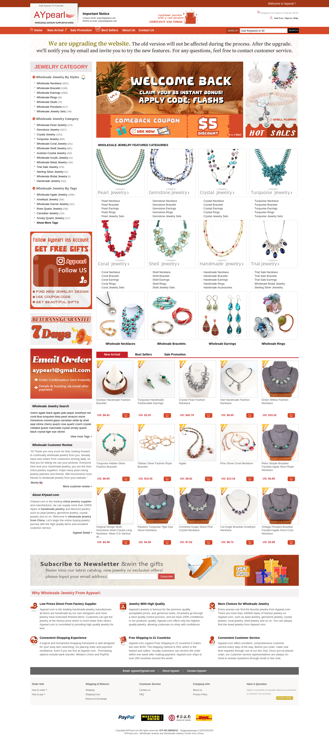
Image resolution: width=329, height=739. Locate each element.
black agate (53, 412)
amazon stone (76, 416)
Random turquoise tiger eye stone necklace (155, 528)
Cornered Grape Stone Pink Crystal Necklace (196, 528)
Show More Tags (47, 222)
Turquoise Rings (264, 212)
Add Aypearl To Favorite (51, 5)
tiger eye (51, 431)
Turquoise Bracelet (266, 204)
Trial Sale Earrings (266, 279)
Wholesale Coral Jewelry (52, 143)
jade (63, 412)
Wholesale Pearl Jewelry (52, 125)
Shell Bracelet (161, 275)
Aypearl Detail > (82, 532)
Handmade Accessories (218, 287)
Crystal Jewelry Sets (216, 216)
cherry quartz (52, 424)
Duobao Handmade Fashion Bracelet (113, 401)
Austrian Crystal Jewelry (51, 153)
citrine (39, 424)
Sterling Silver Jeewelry (269, 287)
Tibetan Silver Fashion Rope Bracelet (155, 465)
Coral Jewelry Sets (113, 287)
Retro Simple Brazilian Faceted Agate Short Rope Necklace (278, 467)
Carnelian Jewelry (47, 213)
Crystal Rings (212, 212)
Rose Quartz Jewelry (49, 208)
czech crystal (83, 424)
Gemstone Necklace (165, 200)
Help (295, 18)
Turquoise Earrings (266, 208)
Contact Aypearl (196, 670)
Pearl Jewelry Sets (113, 216)
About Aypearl (170, 670)
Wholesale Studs (47, 102)
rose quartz (67, 424)
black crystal (37, 431)
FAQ (141, 694)
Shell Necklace (162, 272)
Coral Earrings (110, 279)
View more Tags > (81, 436)
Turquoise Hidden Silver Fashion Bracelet (110, 465)
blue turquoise (45, 416)
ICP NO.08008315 (168, 730)
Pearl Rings (109, 212)
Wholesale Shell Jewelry (51, 148)
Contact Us (146, 30)
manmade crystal (59, 427)
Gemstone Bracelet (164, 204)
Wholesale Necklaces (120, 343)
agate (42, 412)
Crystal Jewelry (46, 134)
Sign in (288, 18)
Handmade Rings (214, 283)
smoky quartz (78, 427)
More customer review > (77, 486)
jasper (70, 412)
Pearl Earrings (110, 208)
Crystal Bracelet (213, 204)
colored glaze (52, 420)
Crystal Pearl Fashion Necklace (192, 401)
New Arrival (55, 30)
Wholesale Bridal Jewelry (52, 176)
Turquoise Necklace (266, 200)
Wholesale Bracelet (48, 88)
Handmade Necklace (216, 272)
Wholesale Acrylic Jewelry (52, 157)
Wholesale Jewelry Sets (51, 111)
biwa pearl (61, 416)
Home (36, 30)
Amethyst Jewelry (47, 199)
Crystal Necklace (214, 200)
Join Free (278, 18)
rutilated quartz (39, 427)
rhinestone (36, 420)
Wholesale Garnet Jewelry (53, 204)
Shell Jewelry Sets (164, 287)
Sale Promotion (81, 30)
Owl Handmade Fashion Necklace (234, 401)
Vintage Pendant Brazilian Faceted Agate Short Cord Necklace (277, 530)
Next (238, 134)
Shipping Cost (93, 694)
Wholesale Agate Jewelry (52, 194)
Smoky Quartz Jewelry (50, 218)
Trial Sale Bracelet (266, 275)
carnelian (66, 420)
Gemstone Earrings (164, 208)
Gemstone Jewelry (48, 129)
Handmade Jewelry (48, 181)
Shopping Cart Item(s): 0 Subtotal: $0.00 (279, 13)
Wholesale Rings (47, 97)
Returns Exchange (96, 699)
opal (32, 424)
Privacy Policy (200, 694)
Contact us (144, 690)
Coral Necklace (111, 272)
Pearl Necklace (111, 200)
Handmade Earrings (216, 279)
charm (34, 412)
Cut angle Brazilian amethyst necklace (237, 528)
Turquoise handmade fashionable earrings (151, 401)
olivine (61, 431)
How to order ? (39, 690)
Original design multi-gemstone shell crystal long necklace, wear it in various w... (114, 532)
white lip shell (81, 420)
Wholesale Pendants (49, 106)
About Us (128, 30)
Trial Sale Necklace (266, 272)
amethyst (80, 412)
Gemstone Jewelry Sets (167, 216)
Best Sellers (109, 30)
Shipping (90, 690)
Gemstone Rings (163, 212)
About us (197, 690)
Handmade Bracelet (216, 275)
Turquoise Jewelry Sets (269, 216)
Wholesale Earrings (48, 92)
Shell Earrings (161, 279)
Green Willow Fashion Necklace (275, 401)
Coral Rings (109, 283)
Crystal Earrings (213, 208)
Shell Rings (159, 283)
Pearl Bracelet (110, 204)
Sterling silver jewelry (50, 171)
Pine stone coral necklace (236, 463)
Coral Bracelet (110, 275)
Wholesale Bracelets (171, 343)
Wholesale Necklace (49, 83)
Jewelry (232, 30)
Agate (182, 463)
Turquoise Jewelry (48, 139)
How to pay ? (38, 694)
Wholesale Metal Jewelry (52, 162)
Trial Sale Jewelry (47, 167)
